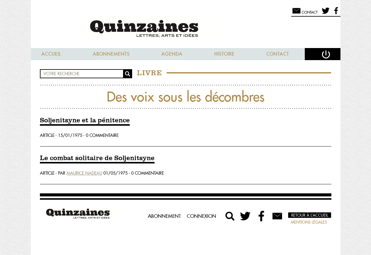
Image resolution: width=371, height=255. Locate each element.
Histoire (224, 54)
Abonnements (111, 54)
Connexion (201, 216)
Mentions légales (309, 222)
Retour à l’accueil (309, 215)
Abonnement (164, 216)
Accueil (51, 54)
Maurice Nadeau (84, 173)
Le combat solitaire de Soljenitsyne (97, 158)
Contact (277, 54)
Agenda (172, 54)
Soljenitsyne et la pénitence (85, 120)
